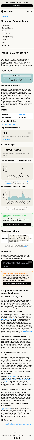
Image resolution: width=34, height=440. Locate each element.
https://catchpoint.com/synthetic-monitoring (18, 425)
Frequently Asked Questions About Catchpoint (15, 293)
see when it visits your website (10, 67)
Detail (4, 31)
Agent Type (5, 25)
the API (26, 247)
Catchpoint (22, 114)
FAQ (3, 42)
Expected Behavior (7, 28)
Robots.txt (5, 39)
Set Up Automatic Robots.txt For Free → (17, 285)
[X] (17, 438)
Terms (25, 435)
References (5, 45)
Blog (14, 435)
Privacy (30, 435)
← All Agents (5, 16)
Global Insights (6, 34)
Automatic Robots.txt (7, 320)
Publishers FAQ (19, 435)
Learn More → (17, 5)
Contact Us (4, 435)
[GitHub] (20, 438)
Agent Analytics (27, 333)
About (9, 435)
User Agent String (7, 36)
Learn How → (7, 139)
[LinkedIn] (14, 438)
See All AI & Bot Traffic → (9, 124)
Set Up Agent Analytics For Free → (17, 224)
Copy (30, 262)
